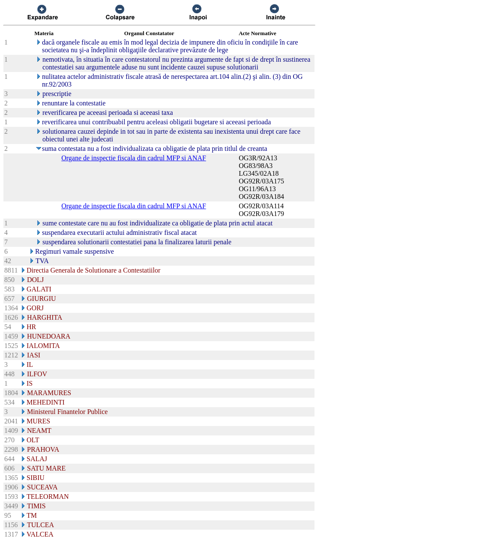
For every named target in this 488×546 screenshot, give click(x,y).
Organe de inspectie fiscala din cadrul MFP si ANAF (133, 158)
